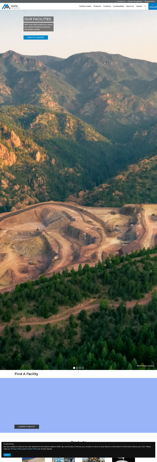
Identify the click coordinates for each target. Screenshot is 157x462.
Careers (139, 6)
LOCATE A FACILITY (27, 427)
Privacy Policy (149, 1)
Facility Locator (85, 6)
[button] (145, 6)
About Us (130, 6)
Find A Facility (26, 374)
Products (97, 6)
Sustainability (118, 6)
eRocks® (153, 6)
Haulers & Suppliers (134, 1)
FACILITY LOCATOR (36, 37)
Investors (107, 6)
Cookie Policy (32, 449)
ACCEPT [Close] (7, 455)
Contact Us (121, 1)
